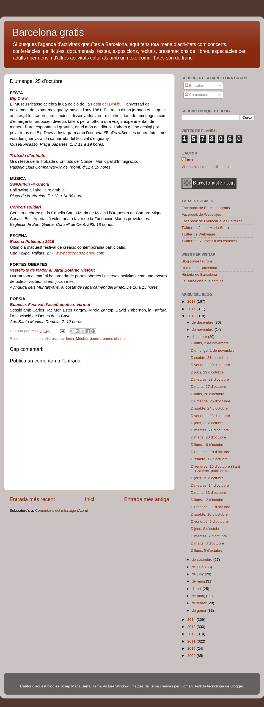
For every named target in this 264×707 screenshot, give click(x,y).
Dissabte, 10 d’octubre (209, 514)
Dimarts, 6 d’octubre (207, 543)
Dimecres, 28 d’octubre (210, 379)
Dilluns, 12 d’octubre (207, 500)
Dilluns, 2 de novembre (210, 343)
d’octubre (200, 337)
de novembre (203, 329)
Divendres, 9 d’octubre (209, 521)
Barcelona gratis (48, 32)
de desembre (203, 322)
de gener (199, 610)
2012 (192, 634)
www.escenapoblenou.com (80, 253)
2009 (192, 656)
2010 (192, 648)
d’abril (197, 589)
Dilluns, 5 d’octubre (206, 550)
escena (58, 339)
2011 (192, 641)
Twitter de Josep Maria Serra (205, 228)
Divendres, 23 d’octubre (210, 416)
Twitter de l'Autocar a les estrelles (209, 241)
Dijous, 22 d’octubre (207, 423)
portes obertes (115, 339)
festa (70, 339)
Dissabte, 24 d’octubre (209, 408)
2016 (192, 309)
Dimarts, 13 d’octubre (208, 493)
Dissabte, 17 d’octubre (209, 459)
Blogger (236, 686)
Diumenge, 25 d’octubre (210, 401)
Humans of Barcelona (199, 268)
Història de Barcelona (199, 274)
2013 (192, 627)
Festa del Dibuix (105, 104)
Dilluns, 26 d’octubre (207, 394)
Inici (89, 499)
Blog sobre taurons (197, 261)
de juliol (198, 567)
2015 (192, 316)
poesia (95, 339)
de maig (199, 581)
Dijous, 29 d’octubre (207, 372)
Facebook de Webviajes (201, 214)
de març (199, 596)
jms (190, 159)
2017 (192, 301)
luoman (187, 686)
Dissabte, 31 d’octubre (209, 358)
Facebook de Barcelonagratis (206, 208)
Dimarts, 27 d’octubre (208, 386)
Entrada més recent (32, 499)
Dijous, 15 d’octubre (207, 478)
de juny (198, 574)
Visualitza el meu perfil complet (207, 167)
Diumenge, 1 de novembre (213, 350)
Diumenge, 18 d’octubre (210, 452)
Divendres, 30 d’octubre (210, 365)
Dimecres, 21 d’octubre (210, 430)
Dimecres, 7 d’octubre (209, 536)
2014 (192, 619)
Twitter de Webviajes (199, 234)
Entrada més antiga (146, 499)
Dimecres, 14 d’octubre (210, 485)
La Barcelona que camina (203, 281)
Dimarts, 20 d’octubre (208, 437)
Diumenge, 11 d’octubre (210, 507)
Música (82, 339)
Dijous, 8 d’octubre (206, 529)
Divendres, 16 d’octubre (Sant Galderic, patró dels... (215, 468)
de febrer (200, 603)
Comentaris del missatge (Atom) (61, 510)
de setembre (202, 559)
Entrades (194, 85)
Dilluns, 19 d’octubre (207, 445)
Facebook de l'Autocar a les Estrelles (212, 221)
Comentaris (196, 95)
